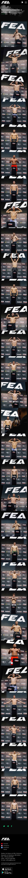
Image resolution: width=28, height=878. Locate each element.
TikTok (5, 849)
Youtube (5, 843)
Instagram (6, 845)
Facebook (6, 847)
